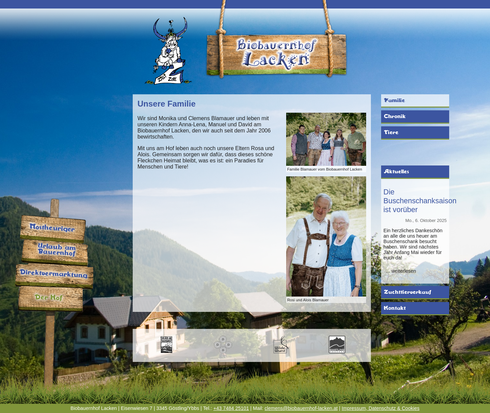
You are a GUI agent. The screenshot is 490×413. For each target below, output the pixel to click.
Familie (394, 100)
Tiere (391, 132)
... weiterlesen (401, 271)
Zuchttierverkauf (407, 292)
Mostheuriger (52, 228)
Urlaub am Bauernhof (56, 250)
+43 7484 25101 (231, 408)
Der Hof (48, 298)
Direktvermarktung (53, 274)
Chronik (395, 116)
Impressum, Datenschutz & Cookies (381, 408)
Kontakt (395, 308)
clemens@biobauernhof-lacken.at (301, 408)
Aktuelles (396, 171)
